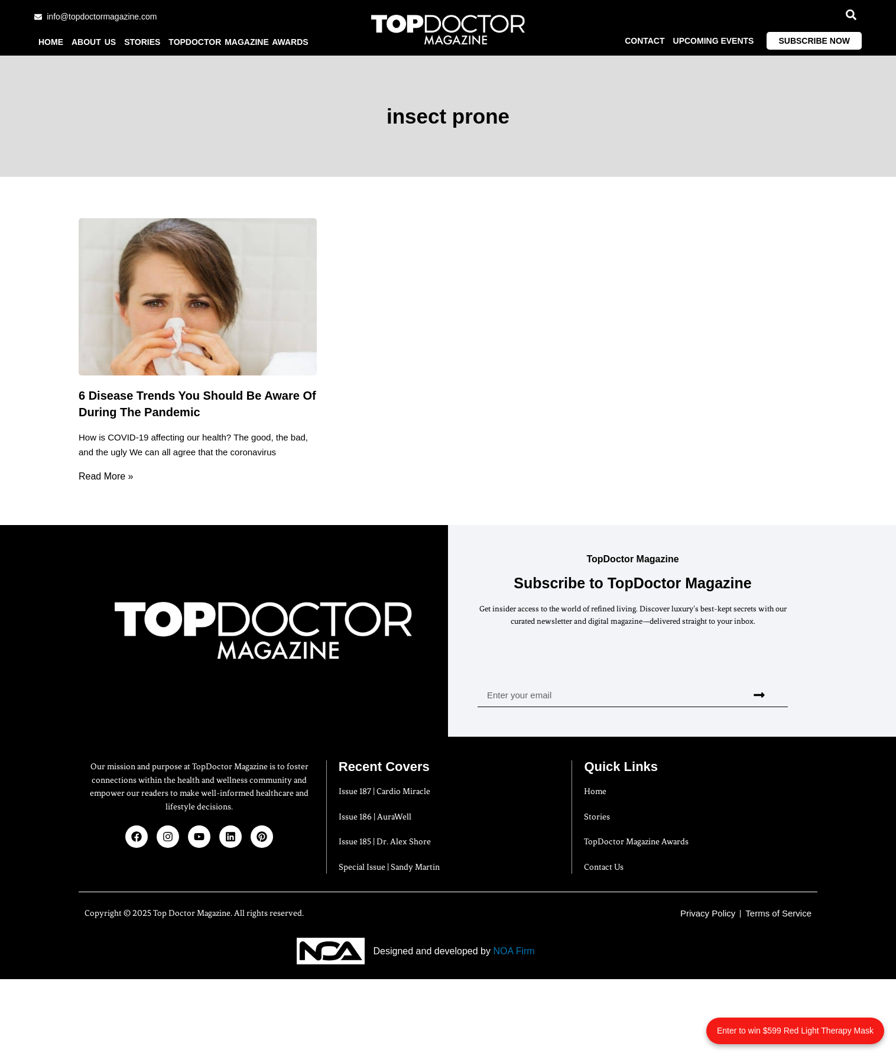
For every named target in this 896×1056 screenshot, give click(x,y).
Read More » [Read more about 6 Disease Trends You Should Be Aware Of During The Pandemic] (106, 476)
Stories (142, 42)
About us (94, 42)
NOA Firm (513, 951)
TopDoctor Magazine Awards (238, 42)
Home (50, 42)
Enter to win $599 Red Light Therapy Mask (795, 1030)
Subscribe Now (814, 41)
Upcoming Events (713, 41)
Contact (644, 41)
